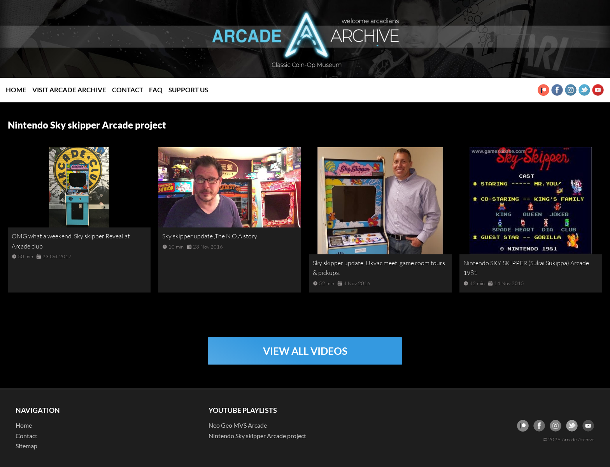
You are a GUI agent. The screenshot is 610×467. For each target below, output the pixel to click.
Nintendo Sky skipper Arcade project (257, 435)
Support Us (188, 90)
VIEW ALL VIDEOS (305, 351)
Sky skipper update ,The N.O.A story (209, 236)
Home (16, 90)
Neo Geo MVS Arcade (238, 425)
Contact (127, 90)
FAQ (156, 90)
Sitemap (26, 445)
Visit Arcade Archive (69, 90)
